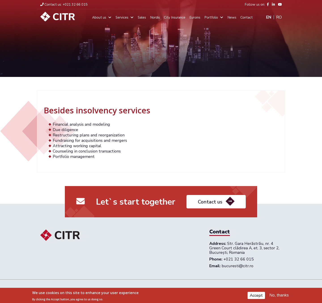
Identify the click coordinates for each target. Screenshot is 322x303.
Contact (246, 17)
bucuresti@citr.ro (237, 266)
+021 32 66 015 (63, 4)
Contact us (210, 204)
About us (99, 17)
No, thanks (279, 296)
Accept (256, 296)
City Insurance (174, 17)
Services (122, 17)
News (231, 17)
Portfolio (211, 17)
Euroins (194, 17)
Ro (279, 17)
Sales (142, 17)
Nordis (155, 17)
